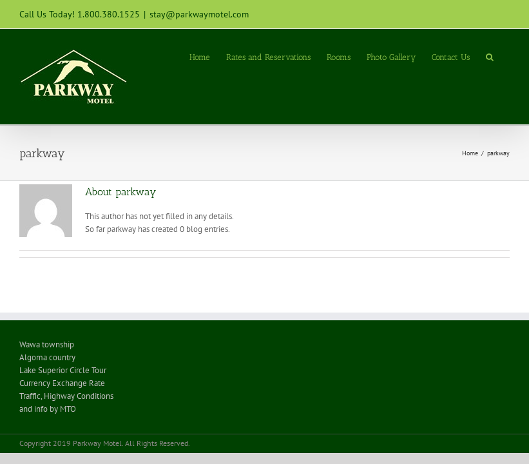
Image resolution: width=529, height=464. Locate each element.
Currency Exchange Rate (62, 383)
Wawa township (46, 344)
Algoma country (47, 357)
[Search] (490, 55)
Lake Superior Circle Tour (63, 370)
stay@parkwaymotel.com (199, 14)
